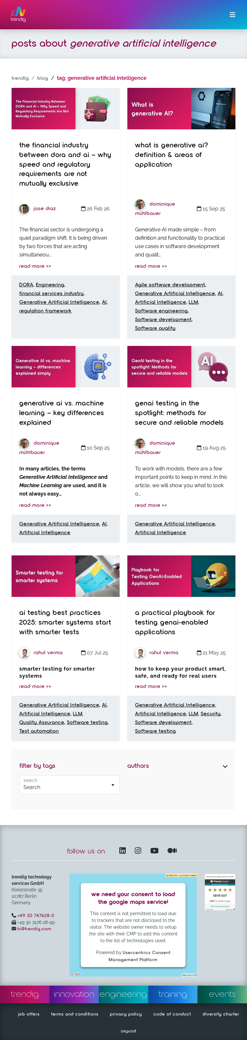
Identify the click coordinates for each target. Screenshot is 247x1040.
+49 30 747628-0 (35, 916)
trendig (20, 78)
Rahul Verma (41, 652)
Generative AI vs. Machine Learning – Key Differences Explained (61, 413)
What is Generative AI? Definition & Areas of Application (171, 155)
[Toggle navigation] (232, 14)
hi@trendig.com (34, 929)
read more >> (35, 266)
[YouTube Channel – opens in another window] (155, 851)
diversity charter (221, 1014)
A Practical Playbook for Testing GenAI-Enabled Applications (175, 622)
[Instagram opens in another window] (139, 851)
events (222, 994)
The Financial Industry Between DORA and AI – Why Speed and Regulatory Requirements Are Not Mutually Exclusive (65, 164)
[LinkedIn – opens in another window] (123, 851)
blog (42, 78)
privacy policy (126, 1014)
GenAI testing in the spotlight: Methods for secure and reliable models (179, 413)
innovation (74, 994)
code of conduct (172, 1014)
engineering (123, 994)
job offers (29, 1014)
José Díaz (37, 208)
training (173, 994)
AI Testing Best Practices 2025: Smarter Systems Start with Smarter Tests (65, 622)
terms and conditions (74, 1014)
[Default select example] (69, 784)
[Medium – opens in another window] (172, 851)
